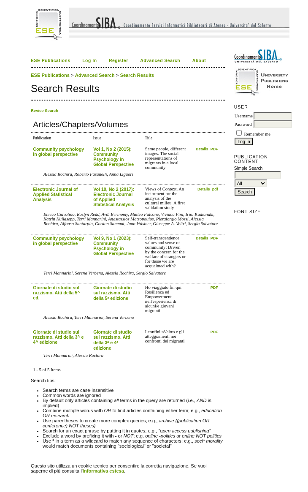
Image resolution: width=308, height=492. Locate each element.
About (199, 60)
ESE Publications (50, 60)
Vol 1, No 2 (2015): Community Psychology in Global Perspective (113, 157)
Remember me (257, 134)
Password (243, 124)
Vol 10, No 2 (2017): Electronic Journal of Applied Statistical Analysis (113, 197)
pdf (215, 189)
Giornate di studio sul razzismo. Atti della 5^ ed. (56, 292)
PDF (214, 149)
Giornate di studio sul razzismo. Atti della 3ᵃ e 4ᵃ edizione (112, 340)
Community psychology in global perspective (58, 152)
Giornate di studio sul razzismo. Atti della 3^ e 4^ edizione (58, 337)
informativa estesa (103, 470)
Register (118, 60)
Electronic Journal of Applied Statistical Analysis (55, 194)
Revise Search (44, 110)
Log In (89, 60)
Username (244, 116)
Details (202, 149)
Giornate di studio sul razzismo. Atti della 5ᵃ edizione (112, 293)
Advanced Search (160, 60)
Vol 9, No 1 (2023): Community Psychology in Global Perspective (113, 246)
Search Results (137, 75)
